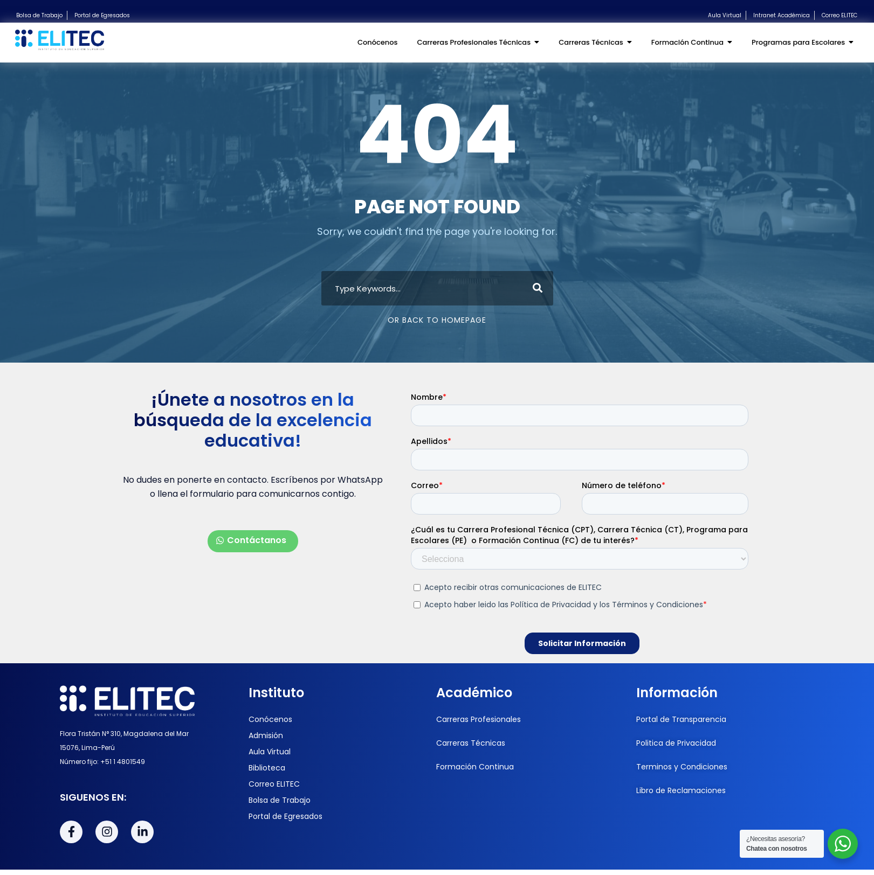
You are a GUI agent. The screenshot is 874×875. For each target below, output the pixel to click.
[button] (253, 541)
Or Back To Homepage (437, 320)
